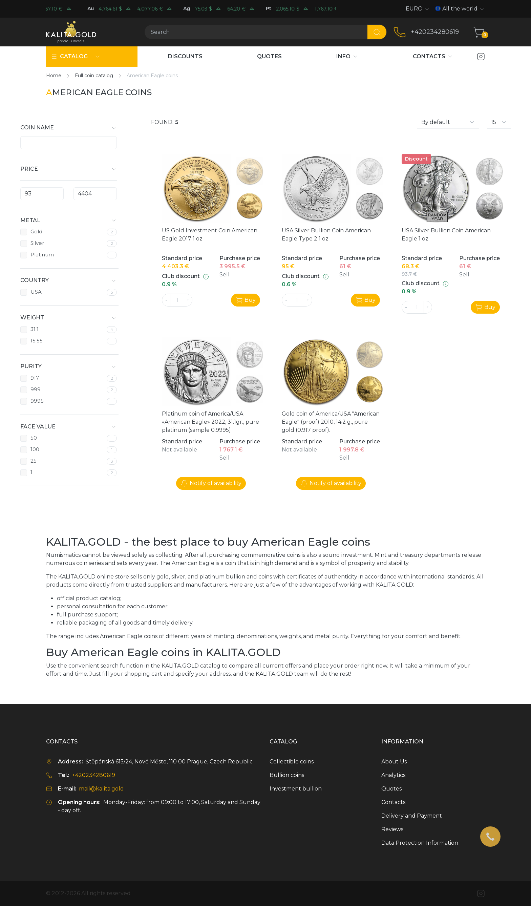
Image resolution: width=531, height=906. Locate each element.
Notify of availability (210, 483)
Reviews (392, 829)
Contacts (393, 802)
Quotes (391, 788)
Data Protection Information (419, 843)
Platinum (42, 254)
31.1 (34, 329)
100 (34, 449)
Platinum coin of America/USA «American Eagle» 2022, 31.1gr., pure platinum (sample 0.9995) (210, 421)
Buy (245, 300)
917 (34, 378)
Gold (36, 231)
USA (36, 292)
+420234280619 (435, 32)
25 (33, 461)
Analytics (393, 775)
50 (33, 438)
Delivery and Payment (411, 816)
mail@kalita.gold (101, 788)
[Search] (255, 32)
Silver (37, 243)
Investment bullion (296, 788)
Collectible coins (292, 761)
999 (35, 389)
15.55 (36, 341)
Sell (224, 274)
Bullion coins (287, 775)
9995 (37, 401)
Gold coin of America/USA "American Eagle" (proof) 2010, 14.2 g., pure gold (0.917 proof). (331, 421)
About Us (394, 761)
